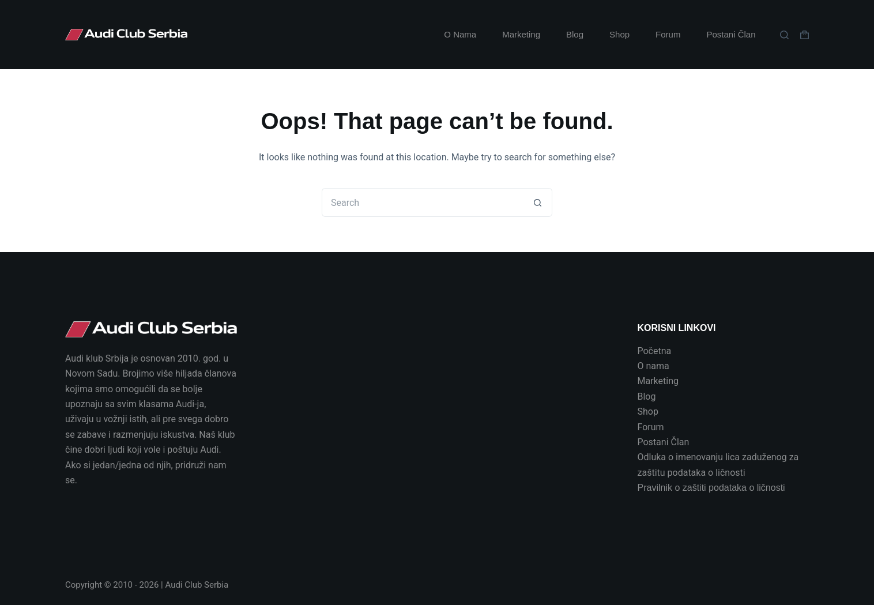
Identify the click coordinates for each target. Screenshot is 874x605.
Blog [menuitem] (574, 34)
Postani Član (664, 442)
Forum (651, 427)
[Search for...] (422, 202)
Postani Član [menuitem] (730, 34)
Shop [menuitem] (619, 34)
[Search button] (537, 202)
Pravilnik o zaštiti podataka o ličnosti (711, 488)
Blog (647, 396)
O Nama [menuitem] (460, 34)
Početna (655, 350)
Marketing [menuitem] (521, 34)
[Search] (784, 35)
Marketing (658, 380)
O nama (653, 365)
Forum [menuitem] (668, 34)
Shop (648, 411)
